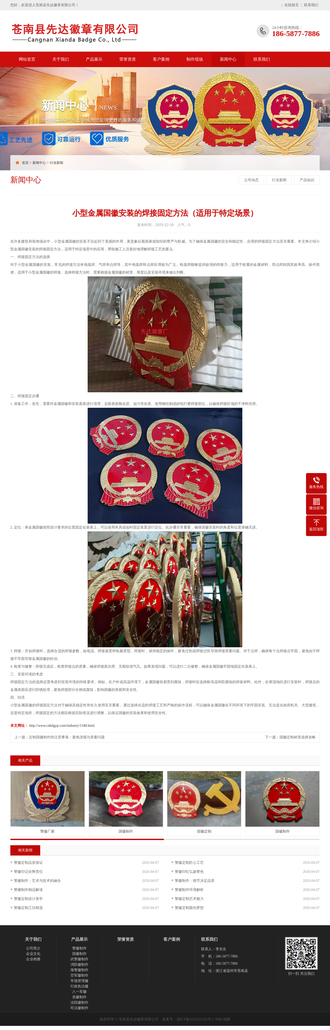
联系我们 (311, 5)
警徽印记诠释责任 (28, 872)
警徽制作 (79, 948)
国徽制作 (79, 954)
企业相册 (33, 959)
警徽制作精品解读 (28, 890)
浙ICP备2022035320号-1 (195, 1019)
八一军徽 (79, 992)
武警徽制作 (79, 959)
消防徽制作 (79, 965)
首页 (25, 163)
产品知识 (307, 180)
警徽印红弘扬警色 (189, 872)
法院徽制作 (79, 1002)
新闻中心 (228, 59)
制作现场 (194, 59)
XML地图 (222, 1019)
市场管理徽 (79, 981)
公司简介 (33, 948)
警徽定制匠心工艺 (189, 863)
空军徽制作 (79, 975)
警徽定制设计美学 (28, 899)
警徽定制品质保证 (28, 863)
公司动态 (251, 180)
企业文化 (33, 954)
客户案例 (161, 59)
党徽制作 (79, 997)
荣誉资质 (127, 59)
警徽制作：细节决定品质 (194, 881)
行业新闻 (56, 163)
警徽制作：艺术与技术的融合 (37, 881)
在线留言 (291, 5)
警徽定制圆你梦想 (189, 908)
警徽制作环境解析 (189, 890)
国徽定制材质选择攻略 (297, 737)
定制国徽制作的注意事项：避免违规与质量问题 (67, 737)
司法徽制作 (79, 1008)
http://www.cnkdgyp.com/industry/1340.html (62, 726)
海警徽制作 (79, 970)
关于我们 (60, 59)
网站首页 (27, 59)
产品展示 (94, 59)
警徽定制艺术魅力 (189, 899)
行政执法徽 (79, 986)
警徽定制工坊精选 (28, 908)
